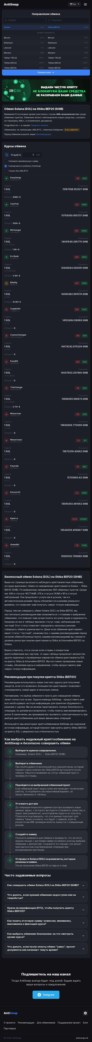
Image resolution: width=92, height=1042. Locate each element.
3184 (84, 283)
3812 (84, 257)
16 (77, 545)
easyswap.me (15, 180)
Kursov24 (15, 492)
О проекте (9, 1022)
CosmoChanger (18, 335)
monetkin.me (15, 416)
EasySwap (15, 177)
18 (78, 178)
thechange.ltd (15, 389)
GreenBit (14, 544)
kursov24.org (15, 494)
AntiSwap (11, 4)
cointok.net (14, 206)
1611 (84, 335)
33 (77, 204)
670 (84, 178)
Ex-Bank (14, 256)
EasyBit (14, 361)
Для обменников (46, 1022)
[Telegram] (85, 1013)
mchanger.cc (15, 232)
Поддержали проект (69, 1022)
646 (84, 362)
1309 (84, 493)
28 (77, 414)
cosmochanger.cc (16, 337)
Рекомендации (43, 134)
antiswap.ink (82, 1038)
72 (77, 493)
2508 (84, 231)
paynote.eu (14, 468)
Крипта (14, 518)
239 (84, 414)
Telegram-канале (39, 125)
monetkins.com (16, 442)
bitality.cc (13, 284)
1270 (74, 519)
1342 (84, 309)
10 (78, 467)
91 (85, 440)
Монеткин (15, 413)
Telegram (46, 994)
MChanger (15, 230)
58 (78, 335)
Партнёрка (10, 1028)
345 (76, 257)
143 (77, 362)
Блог (85, 1022)
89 (76, 231)
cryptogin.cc (14, 311)
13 (78, 440)
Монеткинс (16, 439)
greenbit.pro (14, 547)
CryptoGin (15, 308)
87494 (83, 519)
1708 (84, 545)
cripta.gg (13, 520)
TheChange (16, 387)
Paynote (14, 466)
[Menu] (85, 4)
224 (84, 388)
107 (76, 283)
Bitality (13, 282)
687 (84, 467)
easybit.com (14, 363)
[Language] (74, 4)
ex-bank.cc (14, 258)
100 (76, 309)
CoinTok (14, 203)
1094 (84, 204)
